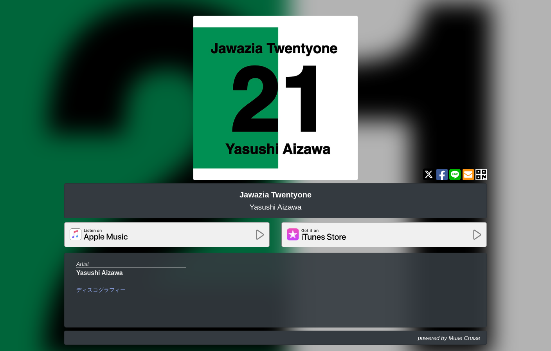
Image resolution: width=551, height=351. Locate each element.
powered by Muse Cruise (449, 338)
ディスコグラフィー (101, 290)
